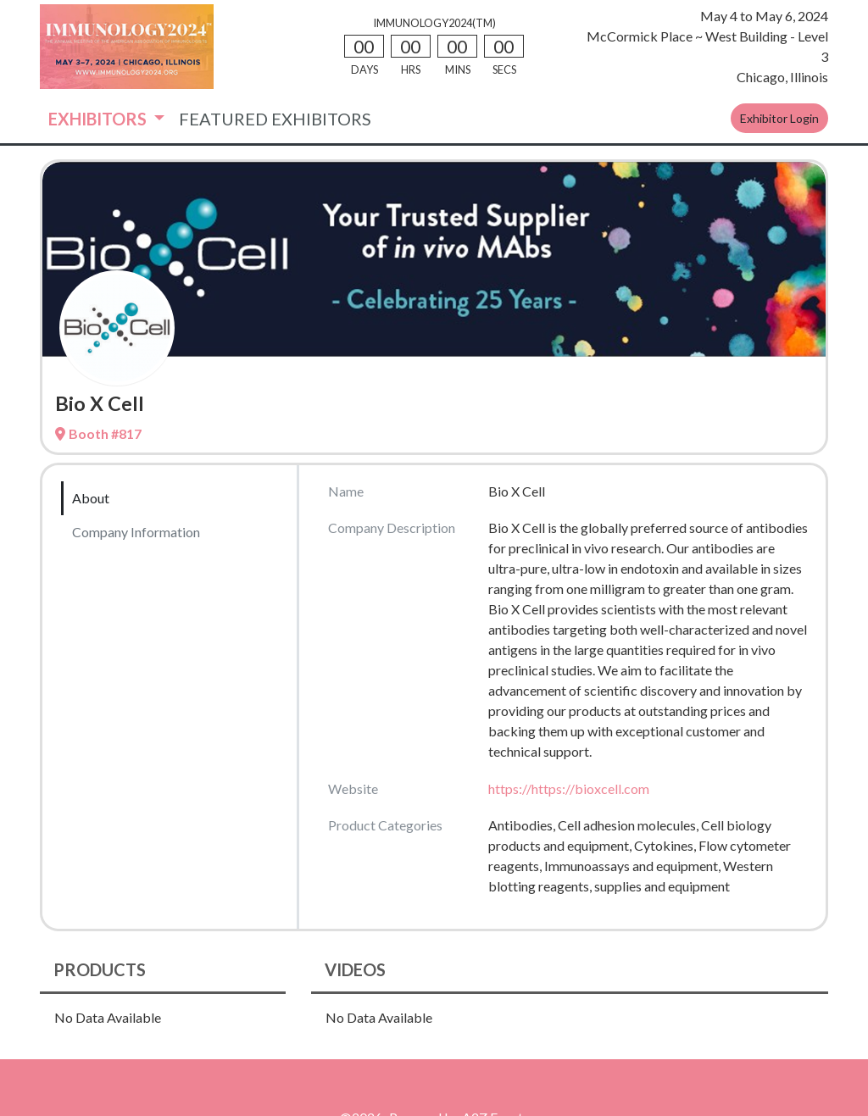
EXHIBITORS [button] (99, 118)
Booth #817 (98, 433)
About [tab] (90, 498)
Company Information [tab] (136, 532)
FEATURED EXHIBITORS (275, 118)
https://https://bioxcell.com (568, 788)
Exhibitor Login (779, 118)
